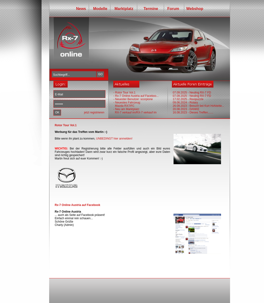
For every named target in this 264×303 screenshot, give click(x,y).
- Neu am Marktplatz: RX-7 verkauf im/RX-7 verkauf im (134, 110)
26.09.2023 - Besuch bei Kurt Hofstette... (198, 105)
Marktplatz (123, 9)
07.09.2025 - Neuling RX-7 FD (192, 92)
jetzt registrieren (94, 112)
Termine (149, 9)
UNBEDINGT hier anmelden (114, 138)
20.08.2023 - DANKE (186, 109)
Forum (172, 9)
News (81, 9)
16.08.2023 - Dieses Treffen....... (193, 112)
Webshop (194, 9)
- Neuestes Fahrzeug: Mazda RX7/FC (127, 104)
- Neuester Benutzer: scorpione (133, 99)
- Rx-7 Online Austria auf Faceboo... (136, 96)
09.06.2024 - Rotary (185, 102)
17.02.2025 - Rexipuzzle (188, 99)
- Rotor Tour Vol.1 (124, 92)
